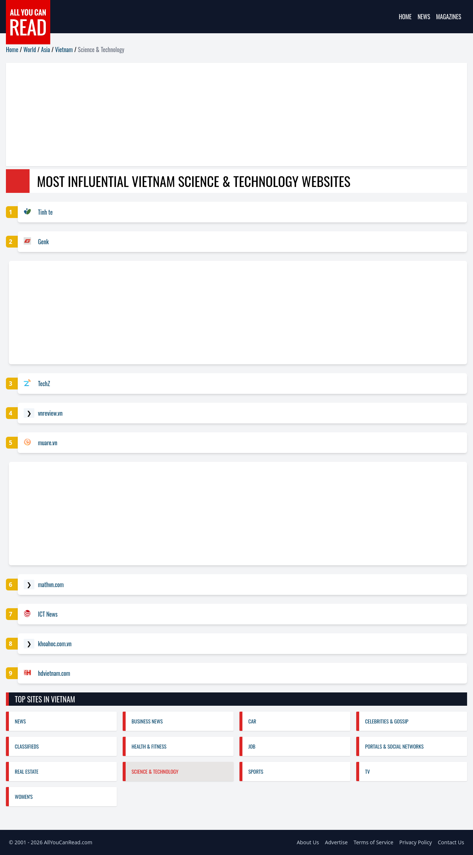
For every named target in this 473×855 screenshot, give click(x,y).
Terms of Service (374, 842)
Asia (45, 49)
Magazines (448, 16)
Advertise (336, 842)
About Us (308, 842)
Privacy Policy (415, 842)
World (29, 49)
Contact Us (451, 842)
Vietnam (64, 49)
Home (405, 16)
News (424, 16)
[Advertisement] (227, 114)
